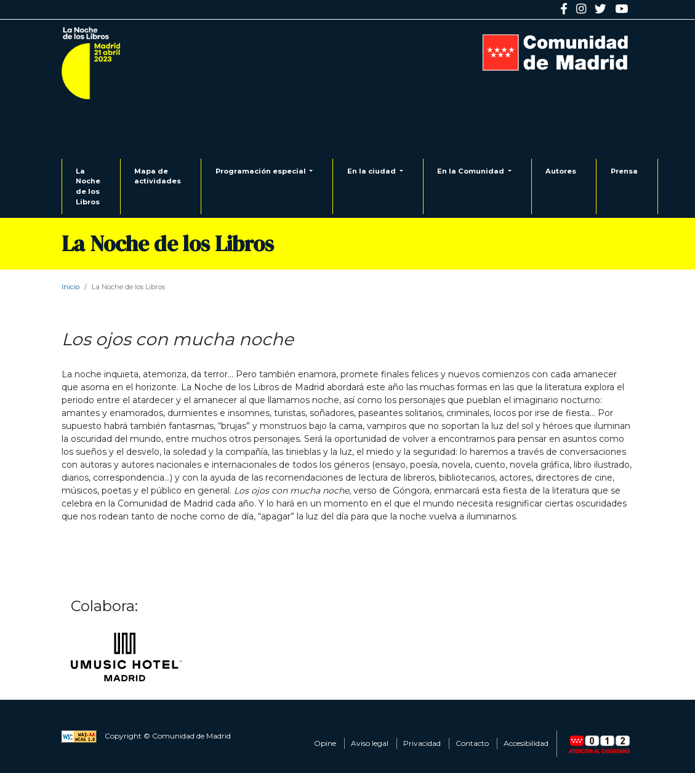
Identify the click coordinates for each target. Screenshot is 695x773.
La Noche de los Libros (88, 186)
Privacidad (422, 743)
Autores (560, 171)
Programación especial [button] (261, 171)
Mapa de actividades (157, 176)
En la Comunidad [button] (471, 171)
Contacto (472, 743)
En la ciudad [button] (372, 171)
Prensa (624, 171)
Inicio (70, 286)
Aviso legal (369, 743)
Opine (325, 743)
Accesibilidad (526, 743)
